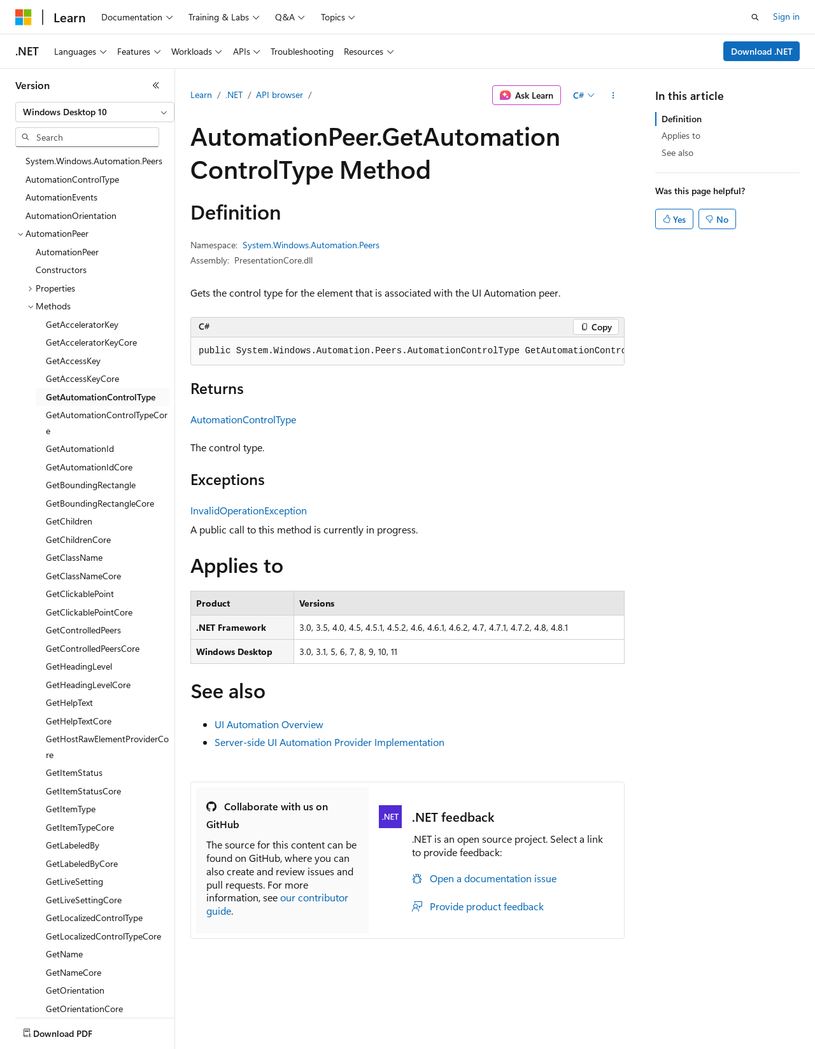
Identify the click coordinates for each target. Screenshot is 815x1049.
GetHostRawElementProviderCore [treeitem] (107, 747)
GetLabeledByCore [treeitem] (82, 863)
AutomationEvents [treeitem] (61, 197)
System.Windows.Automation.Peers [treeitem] (93, 161)
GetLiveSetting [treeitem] (74, 881)
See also (677, 152)
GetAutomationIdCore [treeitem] (89, 467)
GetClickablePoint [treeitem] (80, 594)
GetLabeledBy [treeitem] (72, 845)
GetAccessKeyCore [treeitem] (82, 378)
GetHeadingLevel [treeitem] (79, 666)
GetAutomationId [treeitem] (80, 448)
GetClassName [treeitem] (74, 557)
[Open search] (755, 17)
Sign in (786, 16)
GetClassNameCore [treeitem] (83, 576)
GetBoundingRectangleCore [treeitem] (100, 503)
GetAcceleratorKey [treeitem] (82, 324)
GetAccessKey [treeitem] (73, 361)
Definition (682, 119)
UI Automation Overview (269, 724)
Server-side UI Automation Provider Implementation (329, 742)
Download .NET (762, 51)
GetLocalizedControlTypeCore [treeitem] (103, 936)
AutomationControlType (243, 419)
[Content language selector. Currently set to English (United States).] (73, 1030)
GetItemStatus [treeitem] (74, 772)
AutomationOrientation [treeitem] (71, 215)
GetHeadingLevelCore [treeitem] (88, 685)
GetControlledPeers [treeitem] (83, 630)
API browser (279, 94)
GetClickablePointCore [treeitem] (89, 612)
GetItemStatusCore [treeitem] (83, 791)
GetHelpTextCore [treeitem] (78, 721)
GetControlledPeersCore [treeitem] (92, 648)
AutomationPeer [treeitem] (67, 252)
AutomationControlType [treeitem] (72, 179)
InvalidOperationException (248, 510)
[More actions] (613, 95)
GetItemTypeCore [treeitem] (80, 827)
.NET (234, 94)
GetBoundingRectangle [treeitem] (91, 485)
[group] (407, 351)
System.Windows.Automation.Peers (311, 245)
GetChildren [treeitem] (69, 521)
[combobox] (94, 112)
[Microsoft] (23, 17)
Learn (201, 94)
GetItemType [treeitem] (71, 809)
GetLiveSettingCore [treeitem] (84, 900)
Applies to (681, 135)
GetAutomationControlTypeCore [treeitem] (106, 423)
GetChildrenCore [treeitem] (78, 539)
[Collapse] (156, 85)
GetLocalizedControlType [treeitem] (94, 918)
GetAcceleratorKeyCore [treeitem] (91, 342)
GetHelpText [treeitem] (69, 702)
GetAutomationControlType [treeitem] (100, 397)
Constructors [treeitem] (61, 270)
